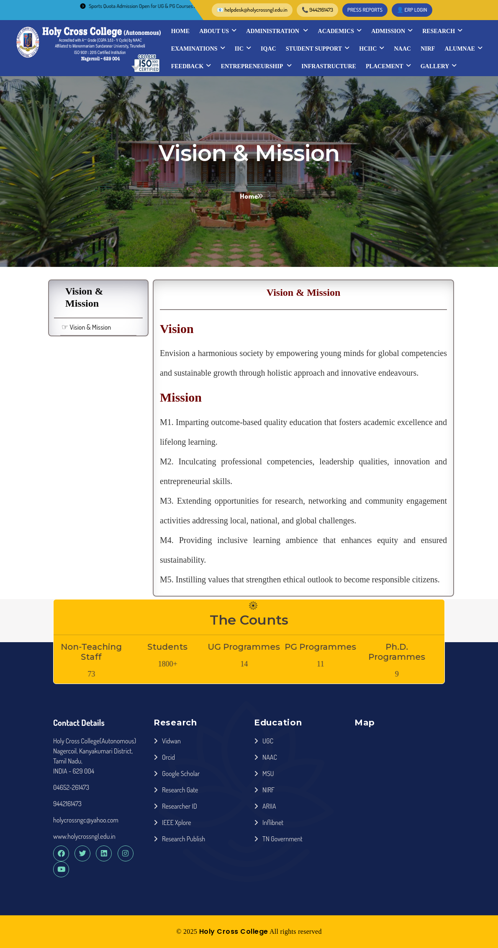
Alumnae (464, 48)
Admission (392, 31)
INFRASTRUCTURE (328, 66)
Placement (388, 66)
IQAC (268, 49)
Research (442, 31)
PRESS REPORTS (364, 9)
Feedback (191, 66)
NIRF (428, 49)
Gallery (439, 66)
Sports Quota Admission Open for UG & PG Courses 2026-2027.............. (161, 6)
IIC (243, 48)
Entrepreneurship (256, 66)
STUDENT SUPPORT (317, 48)
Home (180, 31)
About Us (217, 31)
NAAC (402, 49)
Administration (277, 31)
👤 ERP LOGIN (412, 9)
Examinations (198, 48)
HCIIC (371, 48)
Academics (340, 31)
